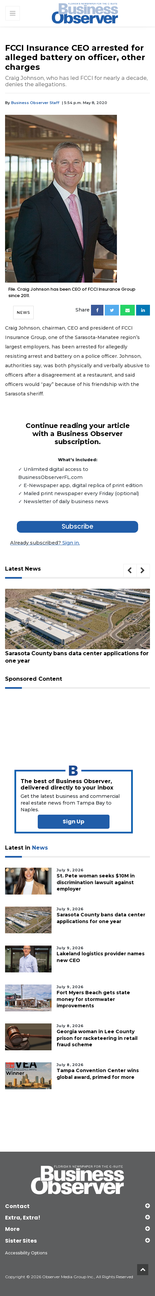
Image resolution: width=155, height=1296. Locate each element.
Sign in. (44, 543)
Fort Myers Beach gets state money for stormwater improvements (93, 999)
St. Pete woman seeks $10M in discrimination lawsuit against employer (96, 882)
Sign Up (73, 821)
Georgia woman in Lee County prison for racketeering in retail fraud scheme (97, 1037)
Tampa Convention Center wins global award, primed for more (98, 1073)
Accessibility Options (26, 1252)
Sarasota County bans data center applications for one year (74, 657)
